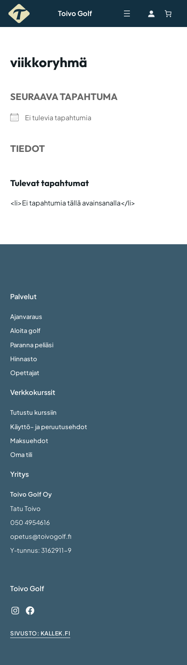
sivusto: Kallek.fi (40, 633)
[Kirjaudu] (151, 13)
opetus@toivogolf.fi (41, 536)
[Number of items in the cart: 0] (168, 13)
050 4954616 (30, 522)
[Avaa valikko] (127, 13)
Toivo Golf (75, 13)
